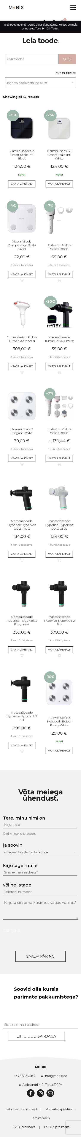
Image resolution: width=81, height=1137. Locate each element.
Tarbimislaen (40, 1118)
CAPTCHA (11, 931)
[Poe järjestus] (40, 82)
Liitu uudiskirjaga (36, 1036)
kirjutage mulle (20, 865)
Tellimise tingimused (21, 1109)
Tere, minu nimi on (24, 818)
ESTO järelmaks (23, 1127)
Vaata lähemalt (22, 183)
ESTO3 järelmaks (56, 1127)
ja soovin (12, 845)
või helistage (17, 885)
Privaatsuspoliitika (59, 1109)
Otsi (67, 59)
